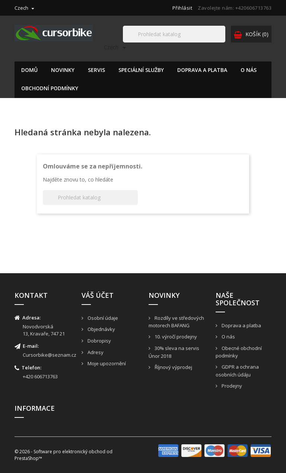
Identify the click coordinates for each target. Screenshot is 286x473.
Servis (96, 69)
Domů (29, 69)
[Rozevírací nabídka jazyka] (25, 7)
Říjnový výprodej (172, 367)
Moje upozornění (106, 363)
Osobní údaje (102, 318)
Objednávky (100, 329)
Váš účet (98, 295)
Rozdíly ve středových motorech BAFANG (176, 322)
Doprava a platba (202, 69)
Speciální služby (141, 69)
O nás (249, 69)
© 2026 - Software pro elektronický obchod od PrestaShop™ (63, 454)
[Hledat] (174, 34)
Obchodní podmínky (49, 88)
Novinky (62, 69)
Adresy (95, 352)
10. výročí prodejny (175, 336)
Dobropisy (98, 340)
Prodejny (231, 385)
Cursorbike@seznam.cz (49, 354)
